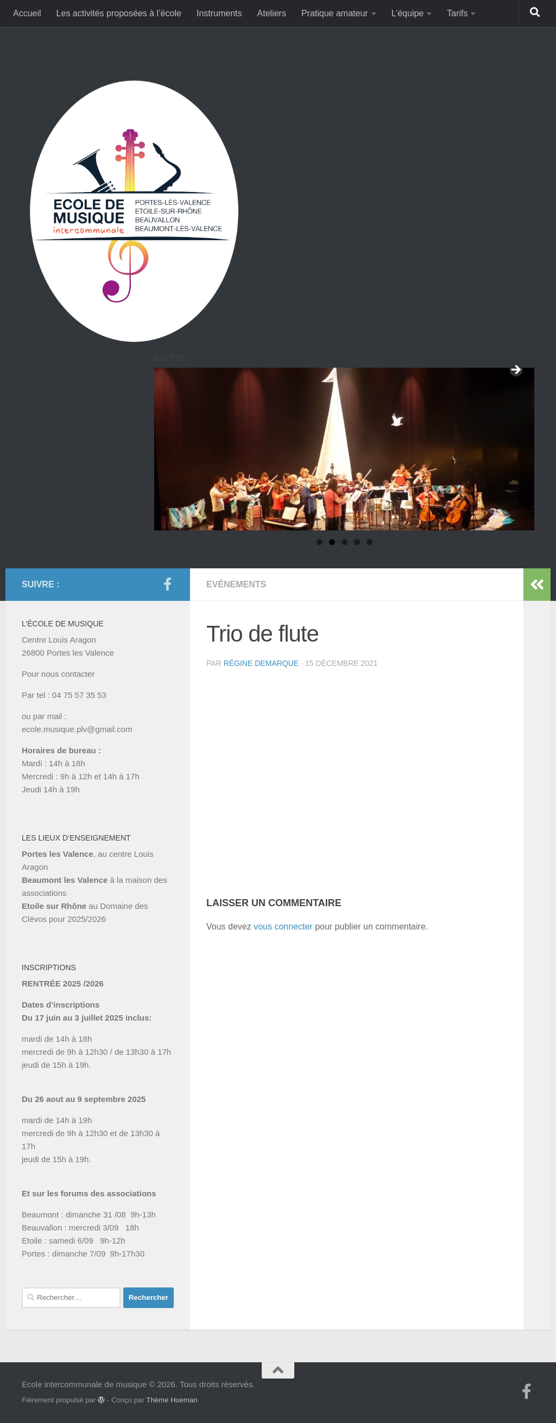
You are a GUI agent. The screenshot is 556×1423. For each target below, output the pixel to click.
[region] (344, 449)
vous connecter (283, 926)
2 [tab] (332, 542)
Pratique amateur (334, 13)
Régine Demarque (261, 663)
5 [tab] (369, 542)
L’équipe (407, 13)
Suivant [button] (515, 370)
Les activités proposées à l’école (118, 13)
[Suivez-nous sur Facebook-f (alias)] (167, 584)
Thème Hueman (172, 1400)
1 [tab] (320, 542)
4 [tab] (357, 542)
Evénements (236, 584)
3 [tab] (345, 542)
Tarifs (457, 13)
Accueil (27, 13)
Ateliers (271, 13)
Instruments (219, 13)
